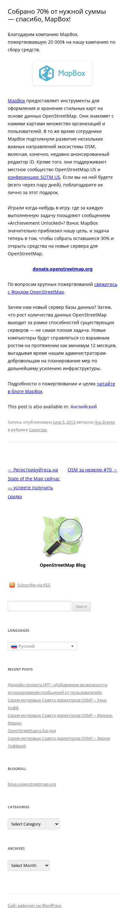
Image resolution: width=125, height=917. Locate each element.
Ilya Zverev (105, 422)
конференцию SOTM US (34, 177)
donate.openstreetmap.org (63, 269)
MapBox (16, 101)
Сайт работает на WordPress (35, 905)
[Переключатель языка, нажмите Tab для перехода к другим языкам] (42, 646)
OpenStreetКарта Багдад (32, 730)
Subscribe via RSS (33, 585)
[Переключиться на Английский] (84, 406)
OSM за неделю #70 (92, 470)
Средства (38, 430)
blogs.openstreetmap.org (32, 784)
